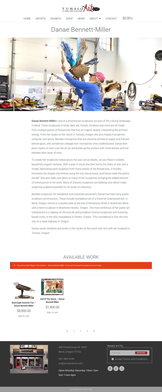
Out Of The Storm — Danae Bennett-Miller (52, 300)
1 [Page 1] (73, 331)
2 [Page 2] (80, 331)
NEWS (81, 18)
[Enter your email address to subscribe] (129, 353)
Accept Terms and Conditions (129, 359)
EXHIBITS (55, 18)
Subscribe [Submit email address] (141, 353)
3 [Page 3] (87, 331)
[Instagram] (121, 368)
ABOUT (95, 18)
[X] (110, 368)
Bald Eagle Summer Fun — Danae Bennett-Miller (24, 304)
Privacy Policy (87, 389)
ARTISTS (40, 18)
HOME (27, 18)
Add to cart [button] (23, 316)
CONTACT (111, 18)
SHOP (69, 18)
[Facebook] (115, 368)
